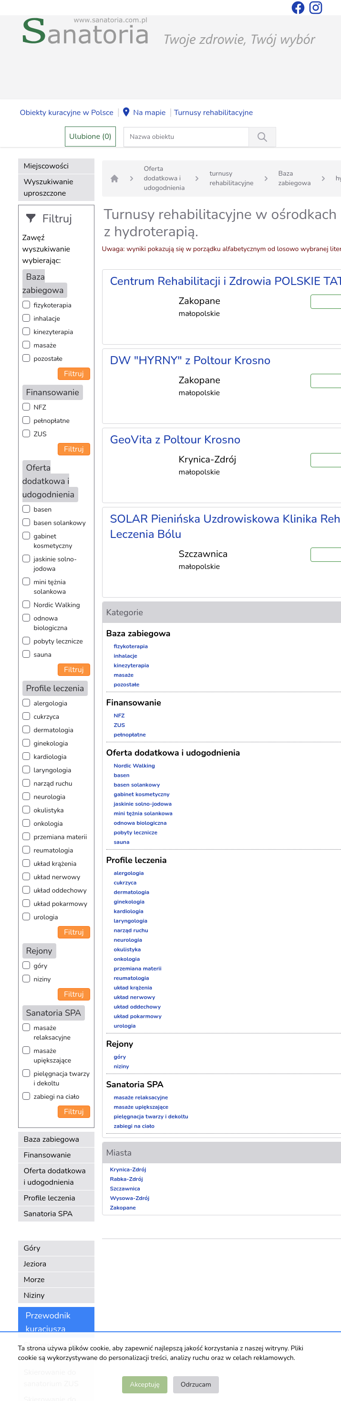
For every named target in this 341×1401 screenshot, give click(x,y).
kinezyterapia (53, 332)
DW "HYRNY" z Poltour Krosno (190, 360)
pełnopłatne (52, 420)
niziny (42, 979)
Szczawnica (125, 1188)
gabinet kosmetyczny (53, 541)
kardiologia (50, 756)
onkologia (48, 823)
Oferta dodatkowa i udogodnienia (55, 1177)
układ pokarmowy (60, 903)
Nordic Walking (57, 605)
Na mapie (143, 113)
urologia (46, 917)
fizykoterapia (53, 305)
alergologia (51, 703)
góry (41, 965)
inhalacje (47, 318)
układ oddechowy (60, 890)
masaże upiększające (53, 1055)
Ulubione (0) (90, 136)
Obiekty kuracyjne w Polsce (67, 112)
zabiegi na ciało (57, 1096)
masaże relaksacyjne (52, 1032)
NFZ (40, 407)
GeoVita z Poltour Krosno (175, 439)
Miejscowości (46, 166)
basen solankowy (60, 522)
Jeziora (35, 1264)
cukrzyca (47, 716)
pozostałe (48, 358)
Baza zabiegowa (52, 1139)
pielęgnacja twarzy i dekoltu (62, 1078)
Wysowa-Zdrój (130, 1198)
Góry (32, 1248)
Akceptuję (144, 1384)
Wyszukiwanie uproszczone (48, 188)
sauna (43, 654)
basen (43, 509)
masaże (45, 345)
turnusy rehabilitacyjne (231, 178)
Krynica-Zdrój (128, 1169)
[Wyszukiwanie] (262, 137)
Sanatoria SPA (48, 1214)
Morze (34, 1280)
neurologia (50, 796)
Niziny (34, 1295)
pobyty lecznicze (58, 641)
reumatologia (53, 850)
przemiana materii (60, 837)
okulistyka (49, 810)
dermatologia (53, 730)
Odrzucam (196, 1384)
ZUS (40, 434)
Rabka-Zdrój (126, 1179)
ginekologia (51, 743)
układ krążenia (55, 863)
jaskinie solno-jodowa (55, 564)
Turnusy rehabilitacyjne (213, 112)
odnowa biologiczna (51, 623)
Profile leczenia (49, 1198)
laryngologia (53, 770)
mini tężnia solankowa (50, 587)
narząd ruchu (53, 783)
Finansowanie (47, 1155)
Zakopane (123, 1207)
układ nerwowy (57, 877)
